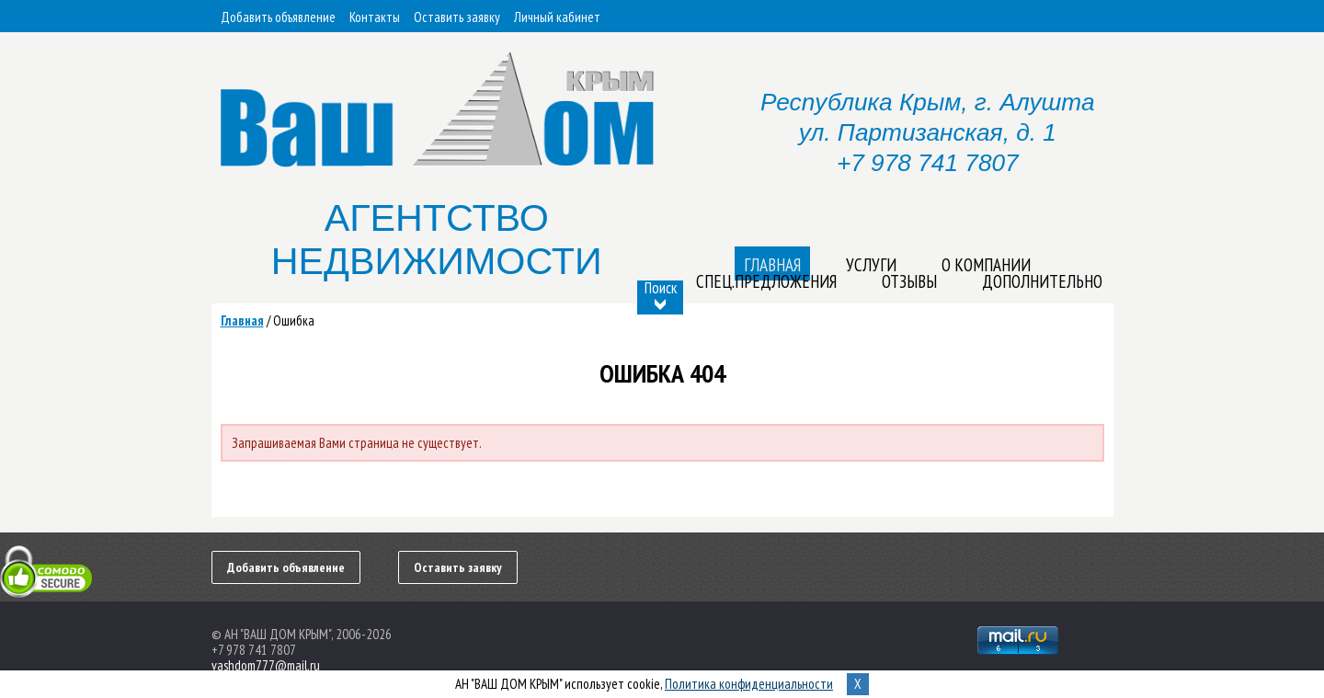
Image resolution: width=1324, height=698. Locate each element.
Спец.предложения (766, 281)
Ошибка (293, 320)
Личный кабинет (557, 17)
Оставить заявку (457, 17)
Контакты (374, 17)
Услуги (871, 265)
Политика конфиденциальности (749, 683)
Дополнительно (1042, 281)
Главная (242, 320)
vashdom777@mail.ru (265, 665)
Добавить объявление (278, 17)
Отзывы (909, 281)
